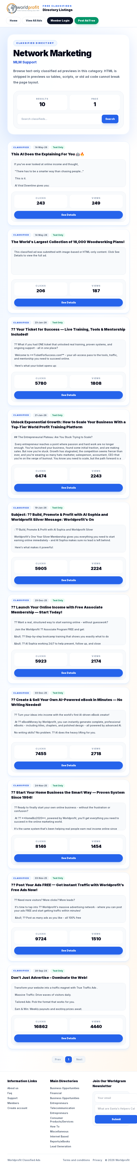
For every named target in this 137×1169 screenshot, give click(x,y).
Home (13, 20)
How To (54, 1126)
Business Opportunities (64, 1088)
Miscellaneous (59, 1131)
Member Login (60, 20)
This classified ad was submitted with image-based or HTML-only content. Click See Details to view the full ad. (68, 261)
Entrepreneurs (59, 1103)
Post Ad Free (86, 20)
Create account (17, 1108)
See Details (68, 214)
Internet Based (59, 1136)
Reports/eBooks (60, 1141)
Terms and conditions (76, 1160)
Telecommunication (62, 1108)
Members (13, 1103)
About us (12, 1088)
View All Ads (34, 20)
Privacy (97, 1160)
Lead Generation (60, 1146)
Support (12, 1098)
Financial (56, 1093)
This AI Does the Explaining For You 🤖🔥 (47, 154)
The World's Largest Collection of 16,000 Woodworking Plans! (68, 242)
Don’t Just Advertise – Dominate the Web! (49, 977)
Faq (9, 1093)
